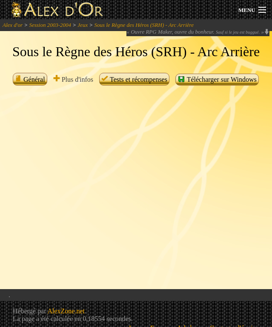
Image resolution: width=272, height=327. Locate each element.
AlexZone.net (66, 311)
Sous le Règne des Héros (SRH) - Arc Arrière (143, 25)
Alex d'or (13, 25)
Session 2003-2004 (50, 25)
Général (30, 79)
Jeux (82, 25)
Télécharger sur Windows (217, 79)
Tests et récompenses (134, 79)
